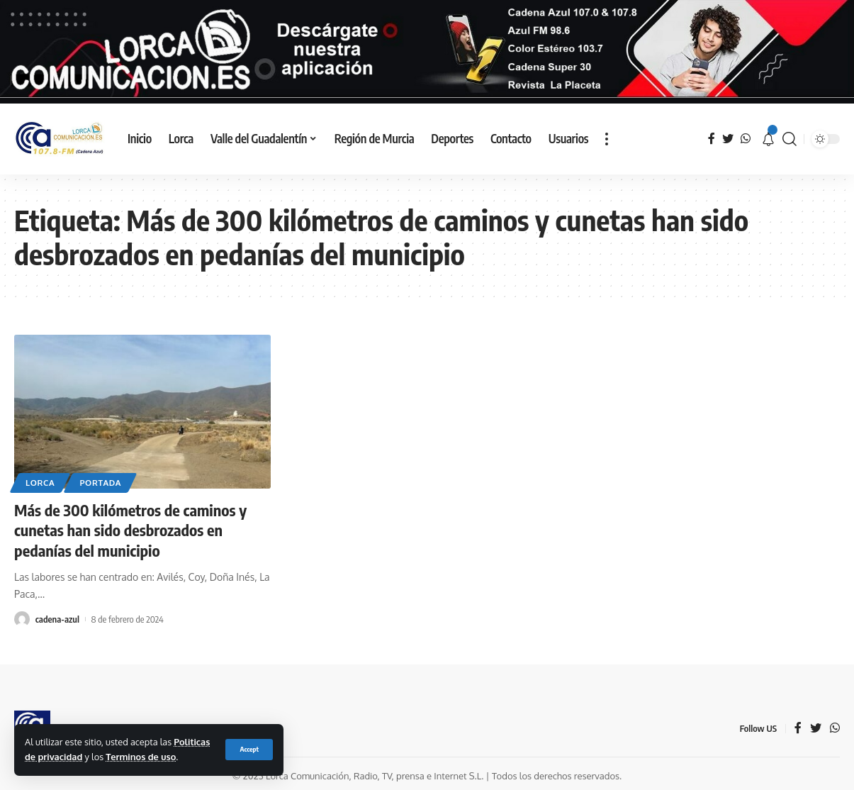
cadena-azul (57, 619)
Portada (100, 482)
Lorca (40, 482)
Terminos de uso (141, 756)
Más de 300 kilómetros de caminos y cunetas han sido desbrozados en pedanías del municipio (130, 529)
